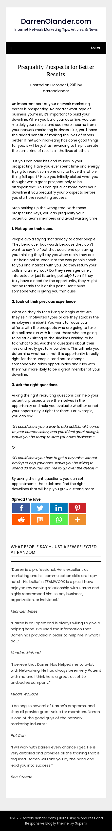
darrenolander (56, 90)
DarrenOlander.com (56, 21)
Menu (96, 48)
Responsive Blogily (40, 823)
